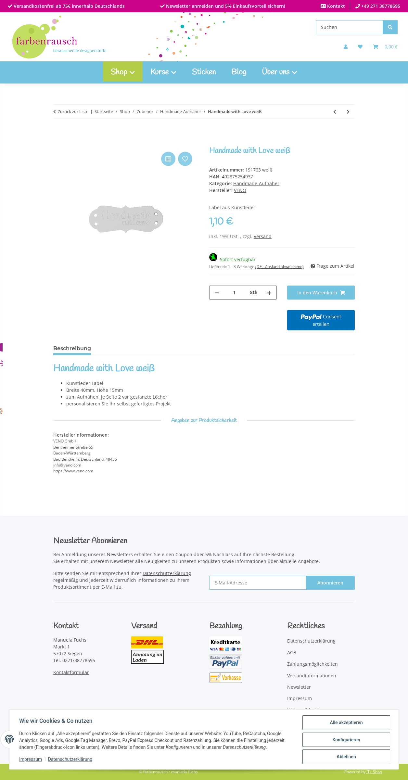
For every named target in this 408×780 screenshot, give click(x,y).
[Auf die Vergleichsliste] (168, 159)
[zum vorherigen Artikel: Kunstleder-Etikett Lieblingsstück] (334, 112)
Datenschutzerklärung (71, 759)
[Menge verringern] (217, 292)
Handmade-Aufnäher (256, 183)
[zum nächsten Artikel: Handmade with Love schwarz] (348, 112)
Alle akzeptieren (345, 723)
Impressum (31, 759)
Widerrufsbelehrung (309, 710)
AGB (291, 652)
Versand (263, 236)
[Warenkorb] (385, 46)
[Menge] (234, 292)
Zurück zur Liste (73, 111)
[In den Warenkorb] (58, 143)
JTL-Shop (374, 771)
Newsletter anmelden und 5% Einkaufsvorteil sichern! (225, 6)
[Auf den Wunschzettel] (185, 159)
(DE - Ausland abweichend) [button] (279, 266)
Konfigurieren (345, 740)
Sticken (204, 72)
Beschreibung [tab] (72, 348)
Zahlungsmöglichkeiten (312, 664)
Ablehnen (345, 757)
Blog (238, 72)
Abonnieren (330, 583)
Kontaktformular (71, 672)
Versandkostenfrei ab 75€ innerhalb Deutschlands (68, 6)
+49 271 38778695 (380, 6)
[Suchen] (349, 27)
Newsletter (299, 687)
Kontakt (335, 6)
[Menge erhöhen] (269, 292)
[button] (345, 46)
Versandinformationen (311, 675)
